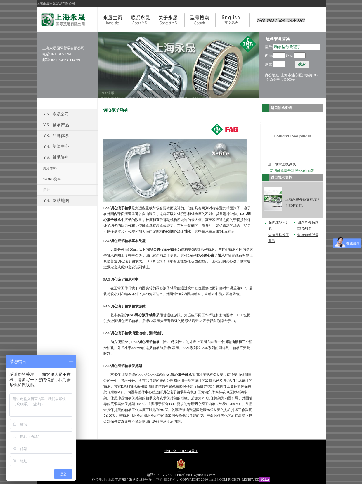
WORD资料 (52, 179)
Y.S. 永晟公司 (56, 114)
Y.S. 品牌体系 (56, 136)
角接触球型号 (307, 235)
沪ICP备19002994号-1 (181, 451)
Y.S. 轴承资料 (56, 157)
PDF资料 (50, 168)
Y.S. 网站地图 (56, 200)
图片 (46, 190)
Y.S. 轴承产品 (56, 125)
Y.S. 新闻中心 (56, 146)
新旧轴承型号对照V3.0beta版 (292, 171)
